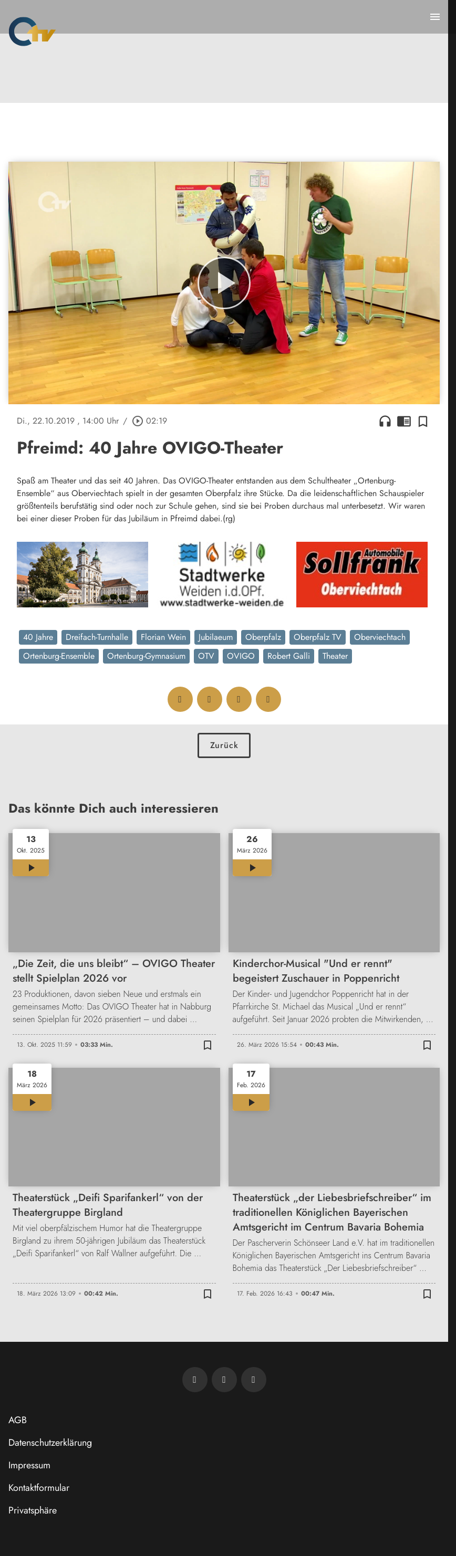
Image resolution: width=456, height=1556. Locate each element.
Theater (335, 656)
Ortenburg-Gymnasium (146, 656)
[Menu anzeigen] (435, 16)
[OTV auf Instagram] (253, 1379)
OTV (206, 656)
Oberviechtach (380, 637)
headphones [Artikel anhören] (385, 421)
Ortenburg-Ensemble (59, 656)
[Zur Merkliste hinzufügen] (422, 421)
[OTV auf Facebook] (224, 1379)
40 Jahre (38, 637)
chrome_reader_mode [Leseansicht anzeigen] (404, 421)
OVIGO (241, 656)
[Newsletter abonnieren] (195, 1379)
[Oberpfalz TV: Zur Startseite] (32, 31)
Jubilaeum (216, 637)
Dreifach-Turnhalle (97, 637)
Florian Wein (163, 637)
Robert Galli (288, 656)
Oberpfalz (263, 637)
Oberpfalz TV (317, 637)
